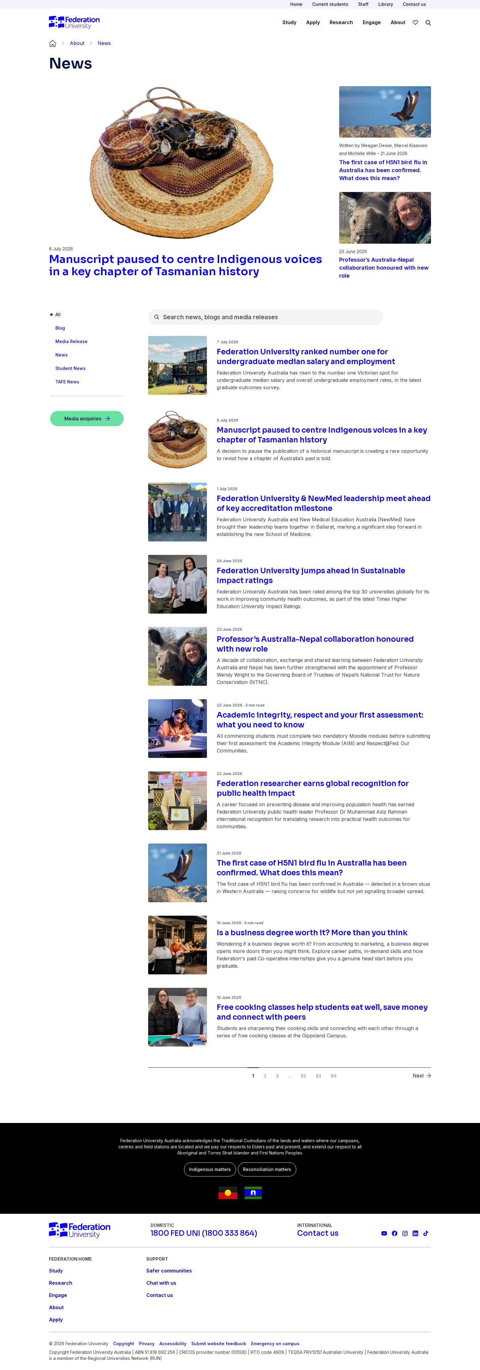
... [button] (289, 1075)
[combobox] (265, 317)
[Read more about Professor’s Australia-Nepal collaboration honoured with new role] (385, 268)
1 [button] (253, 1075)
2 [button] (265, 1075)
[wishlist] (415, 22)
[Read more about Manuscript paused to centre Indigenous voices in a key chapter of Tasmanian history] (186, 265)
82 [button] (303, 1075)
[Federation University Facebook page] (394, 1233)
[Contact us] (318, 1233)
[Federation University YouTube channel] (384, 1233)
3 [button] (277, 1075)
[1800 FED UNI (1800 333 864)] (204, 1233)
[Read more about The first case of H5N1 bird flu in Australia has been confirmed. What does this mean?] (385, 170)
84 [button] (333, 1075)
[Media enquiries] (87, 418)
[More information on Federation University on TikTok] (426, 1233)
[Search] (428, 22)
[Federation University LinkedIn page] (415, 1233)
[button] (422, 1075)
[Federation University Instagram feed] (405, 1233)
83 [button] (318, 1075)
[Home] (74, 22)
